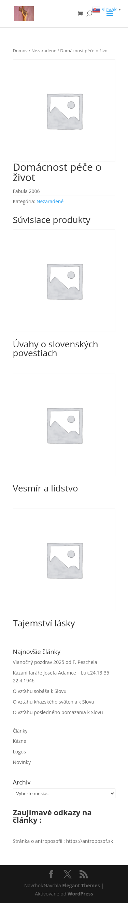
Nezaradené (43, 50)
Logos (19, 751)
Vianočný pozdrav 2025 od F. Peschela (55, 662)
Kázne (19, 741)
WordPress (80, 893)
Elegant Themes (81, 885)
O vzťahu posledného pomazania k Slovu (58, 712)
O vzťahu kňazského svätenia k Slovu (54, 701)
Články (20, 730)
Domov (20, 50)
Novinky (22, 762)
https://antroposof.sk (89, 841)
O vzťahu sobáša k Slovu (40, 691)
